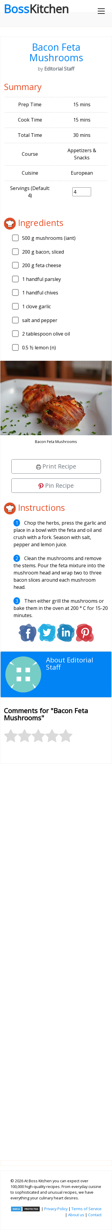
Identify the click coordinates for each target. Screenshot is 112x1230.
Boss (36, 9)
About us (76, 1214)
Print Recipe (56, 466)
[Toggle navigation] (101, 11)
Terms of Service (86, 1208)
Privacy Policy (55, 1208)
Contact (95, 1214)
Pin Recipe (56, 485)
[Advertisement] (56, 957)
